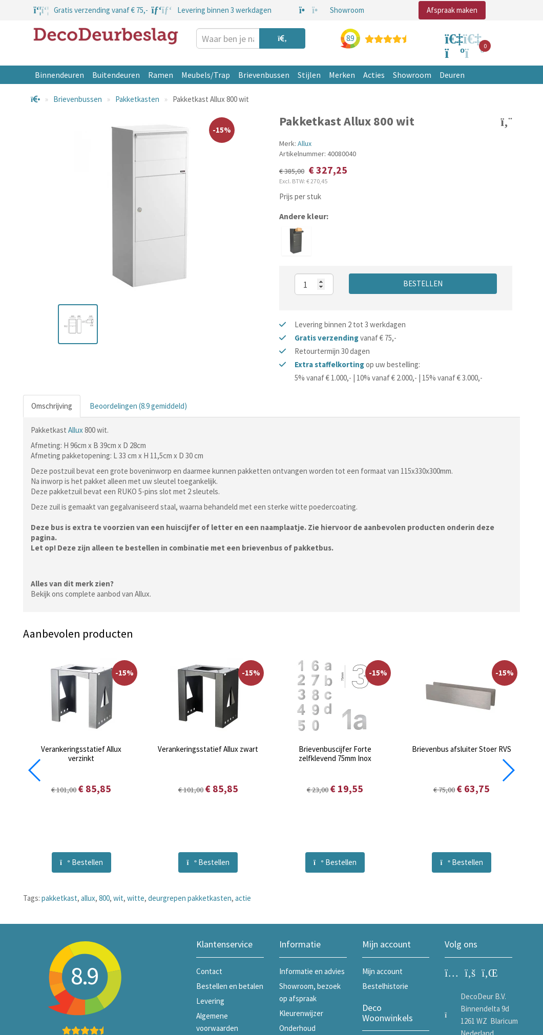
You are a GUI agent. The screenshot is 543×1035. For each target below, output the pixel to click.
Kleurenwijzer (301, 1013)
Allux (304, 143)
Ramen (160, 75)
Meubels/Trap (205, 75)
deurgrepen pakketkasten (190, 898)
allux (88, 898)
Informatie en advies (312, 971)
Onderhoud (297, 1028)
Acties (374, 75)
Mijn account (382, 971)
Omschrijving (51, 406)
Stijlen (309, 75)
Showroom (412, 75)
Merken (342, 75)
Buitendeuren (116, 75)
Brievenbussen (263, 75)
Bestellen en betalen (229, 986)
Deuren (452, 75)
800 (104, 898)
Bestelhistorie (385, 986)
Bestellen (423, 283)
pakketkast (59, 898)
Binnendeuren (59, 75)
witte (135, 898)
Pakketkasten (137, 99)
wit (118, 898)
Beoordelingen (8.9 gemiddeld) (138, 406)
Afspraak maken (452, 10)
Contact (209, 971)
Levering (210, 1001)
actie (243, 898)
